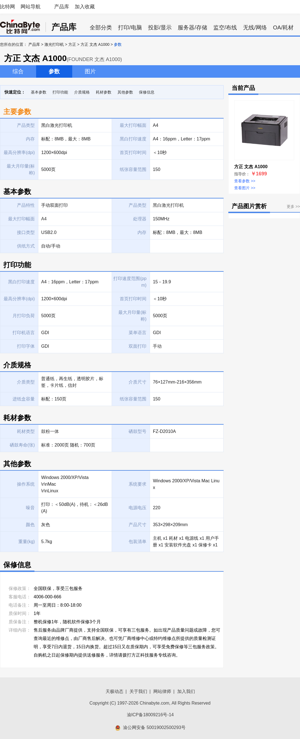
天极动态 (114, 691)
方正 (72, 44)
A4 (44, 218)
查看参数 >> (244, 181)
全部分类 (101, 27)
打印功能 (60, 92)
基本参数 (38, 92)
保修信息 (146, 92)
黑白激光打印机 (168, 205)
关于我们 (138, 691)
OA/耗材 (283, 27)
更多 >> (293, 206)
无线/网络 (255, 27)
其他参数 (125, 92)
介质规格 (82, 92)
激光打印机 (54, 44)
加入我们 (186, 691)
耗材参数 (103, 92)
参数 (54, 71)
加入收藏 (85, 6)
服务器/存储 (192, 27)
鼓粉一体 (50, 431)
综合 (18, 71)
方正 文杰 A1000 (95, 44)
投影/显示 (160, 27)
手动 (157, 346)
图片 (90, 71)
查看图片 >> (244, 188)
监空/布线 (225, 27)
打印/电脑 (130, 27)
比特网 (7, 6)
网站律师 (162, 691)
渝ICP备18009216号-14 (150, 714)
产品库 (61, 6)
